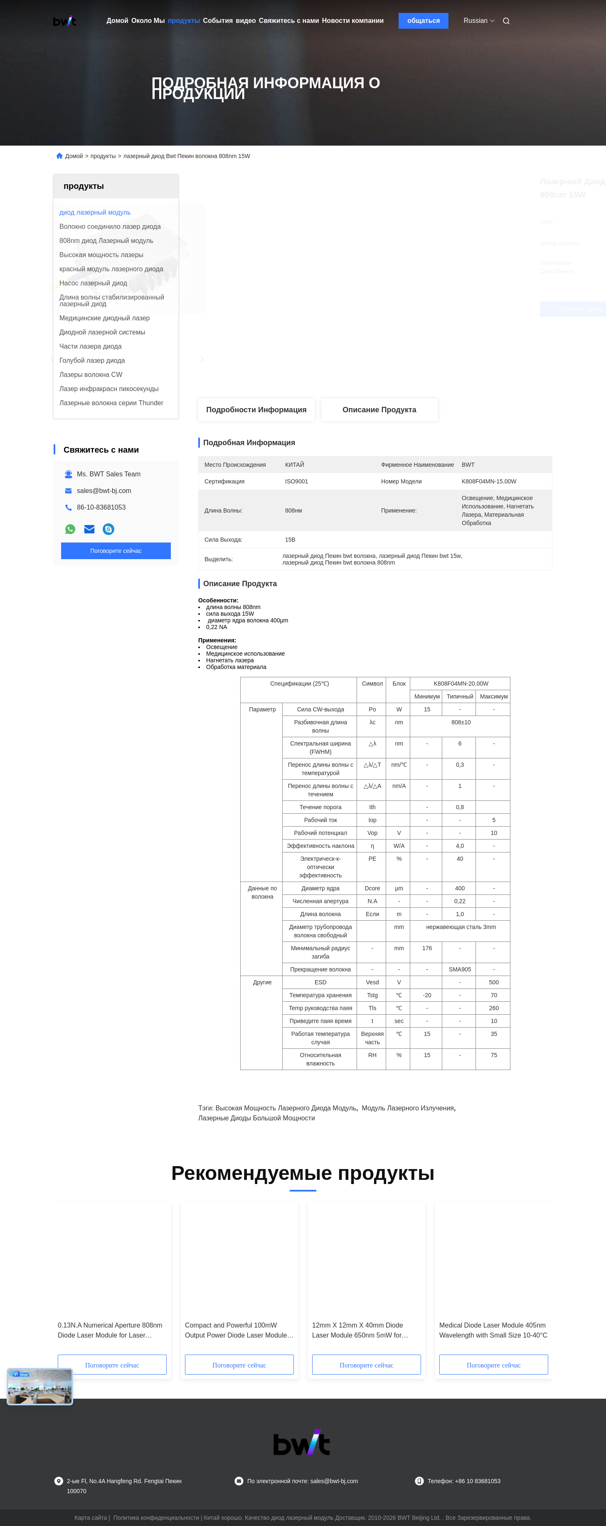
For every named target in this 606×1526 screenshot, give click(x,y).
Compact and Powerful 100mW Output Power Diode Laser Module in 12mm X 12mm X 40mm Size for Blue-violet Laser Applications (236, 1331)
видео (246, 20)
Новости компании (353, 20)
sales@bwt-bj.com (104, 490)
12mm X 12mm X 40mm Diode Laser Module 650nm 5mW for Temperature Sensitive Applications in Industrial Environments (364, 1331)
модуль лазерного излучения (408, 1108)
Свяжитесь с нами (289, 20)
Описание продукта (379, 410)
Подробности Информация (256, 410)
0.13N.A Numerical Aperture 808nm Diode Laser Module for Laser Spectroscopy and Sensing (110, 1331)
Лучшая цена (421, 309)
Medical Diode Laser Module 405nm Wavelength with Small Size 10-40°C (493, 1330)
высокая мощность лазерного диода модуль (286, 1108)
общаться (423, 20)
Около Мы (148, 20)
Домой (117, 20)
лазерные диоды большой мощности (256, 1118)
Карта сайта (90, 1517)
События (218, 20)
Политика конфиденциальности (156, 1517)
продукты (184, 20)
